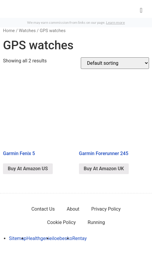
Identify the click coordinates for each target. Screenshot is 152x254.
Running (96, 222)
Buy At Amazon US (28, 168)
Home (9, 30)
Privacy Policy (106, 209)
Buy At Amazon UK (104, 168)
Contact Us (43, 209)
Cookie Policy (61, 222)
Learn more (115, 22)
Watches (27, 30)
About (73, 209)
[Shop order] (115, 63)
